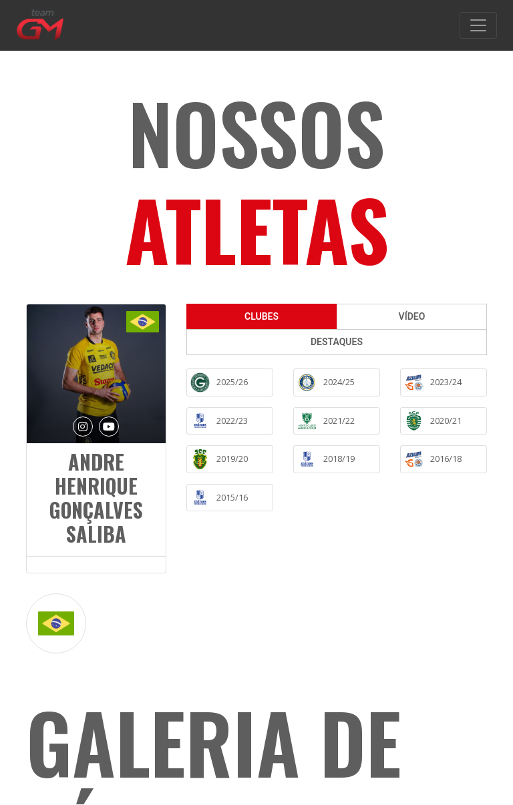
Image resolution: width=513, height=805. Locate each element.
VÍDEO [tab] (412, 316)
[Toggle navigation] (478, 25)
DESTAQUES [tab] (337, 341)
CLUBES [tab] (261, 316)
